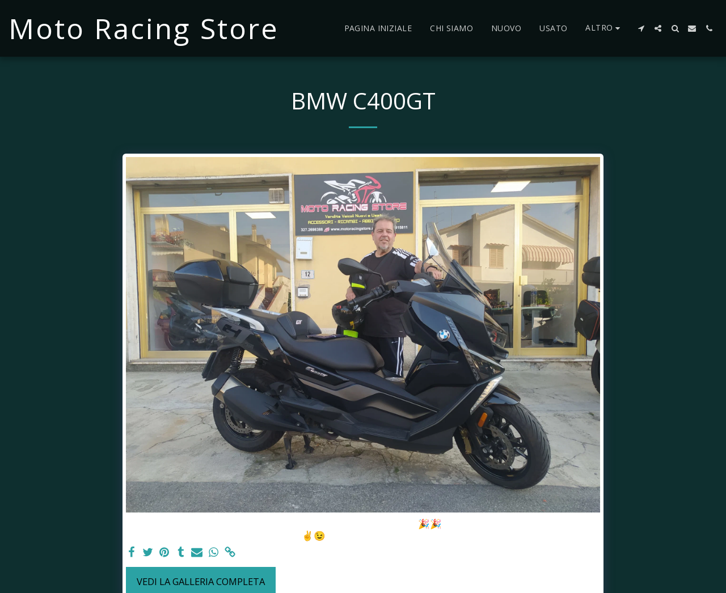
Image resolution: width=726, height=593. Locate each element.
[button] (641, 28)
